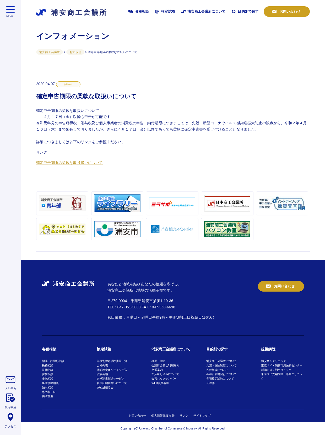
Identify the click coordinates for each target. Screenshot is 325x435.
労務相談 (47, 374)
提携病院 (268, 349)
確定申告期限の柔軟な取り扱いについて (69, 162)
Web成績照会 (105, 387)
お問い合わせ (289, 11)
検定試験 (164, 11)
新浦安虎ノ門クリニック (276, 369)
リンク (184, 415)
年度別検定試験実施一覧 (112, 360)
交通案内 (156, 369)
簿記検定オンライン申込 (112, 369)
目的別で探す (245, 11)
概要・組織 (158, 360)
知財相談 (47, 387)
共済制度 (47, 396)
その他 (210, 383)
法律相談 (47, 369)
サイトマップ (202, 415)
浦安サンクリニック (273, 360)
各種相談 (138, 11)
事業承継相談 (50, 383)
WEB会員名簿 (160, 383)
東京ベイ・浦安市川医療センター (281, 365)
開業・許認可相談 (53, 360)
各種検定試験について (220, 378)
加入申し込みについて (165, 374)
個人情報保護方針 (163, 415)
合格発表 (102, 365)
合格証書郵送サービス (110, 378)
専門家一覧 (49, 391)
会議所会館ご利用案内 (165, 365)
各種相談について (217, 369)
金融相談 (47, 378)
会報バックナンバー (163, 378)
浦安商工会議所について (202, 11)
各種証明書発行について (221, 374)
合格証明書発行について (112, 383)
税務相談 (47, 365)
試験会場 (102, 374)
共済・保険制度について (221, 365)
